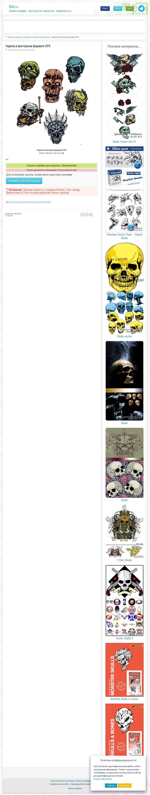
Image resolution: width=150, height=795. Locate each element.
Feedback (78, 788)
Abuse (70, 788)
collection (31, 202)
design (36, 202)
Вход (130, 8)
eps (17, 202)
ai (14, 202)
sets (45, 202)
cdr (13, 202)
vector (21, 202)
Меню (117, 8)
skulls (25, 202)
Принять (111, 785)
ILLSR (49, 202)
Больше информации (103, 779)
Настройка (124, 785)
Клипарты (12, 50)
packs (41, 202)
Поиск (105, 8)
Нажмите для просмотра (24, 181)
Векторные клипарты (26, 50)
